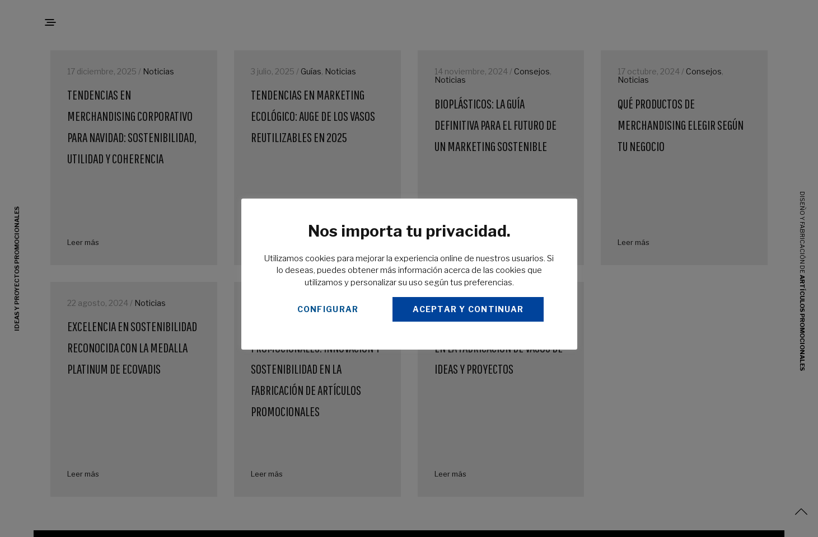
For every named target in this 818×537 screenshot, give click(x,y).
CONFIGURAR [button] (328, 309)
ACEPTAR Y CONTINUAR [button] (468, 309)
